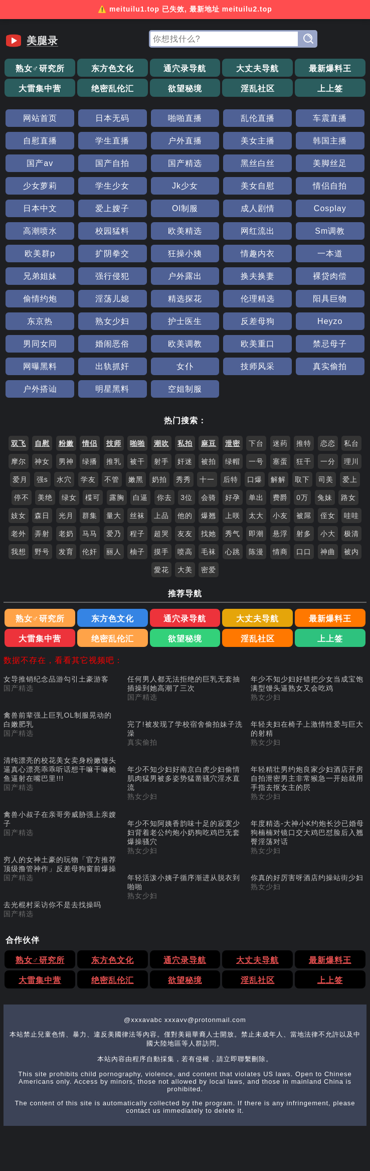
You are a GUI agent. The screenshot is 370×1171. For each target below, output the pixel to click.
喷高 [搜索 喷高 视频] (185, 552)
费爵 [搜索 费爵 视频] (280, 497)
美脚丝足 (330, 163)
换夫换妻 (258, 276)
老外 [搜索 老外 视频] (18, 534)
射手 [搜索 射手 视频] (161, 461)
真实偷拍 (330, 366)
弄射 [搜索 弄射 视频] (42, 534)
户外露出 (185, 276)
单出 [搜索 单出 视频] (256, 497)
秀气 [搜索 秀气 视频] (232, 534)
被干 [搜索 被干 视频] (137, 461)
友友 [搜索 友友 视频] (185, 534)
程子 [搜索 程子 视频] (137, 534)
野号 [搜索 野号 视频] (42, 552)
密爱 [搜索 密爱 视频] (208, 570)
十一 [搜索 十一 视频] (207, 479)
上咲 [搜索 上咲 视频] (232, 516)
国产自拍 (112, 163)
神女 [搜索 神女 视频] (42, 461)
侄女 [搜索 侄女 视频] (327, 516)
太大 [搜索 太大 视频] (256, 516)
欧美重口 (258, 344)
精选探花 (185, 298)
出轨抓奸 (112, 366)
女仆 (185, 366)
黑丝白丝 (258, 163)
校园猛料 (112, 231)
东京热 (40, 321)
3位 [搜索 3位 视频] (186, 497)
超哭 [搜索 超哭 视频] (161, 534)
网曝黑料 (40, 366)
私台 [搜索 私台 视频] (351, 443)
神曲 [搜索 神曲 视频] (327, 552)
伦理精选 (258, 298)
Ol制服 (185, 208)
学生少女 (112, 186)
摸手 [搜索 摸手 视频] (161, 552)
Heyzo (329, 321)
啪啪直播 (185, 118)
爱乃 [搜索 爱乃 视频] (113, 534)
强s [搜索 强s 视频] (42, 479)
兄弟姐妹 (40, 276)
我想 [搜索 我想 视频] (18, 552)
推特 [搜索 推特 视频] (303, 443)
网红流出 (258, 231)
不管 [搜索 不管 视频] (111, 479)
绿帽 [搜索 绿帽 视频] (232, 461)
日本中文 (40, 208)
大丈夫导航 (257, 68)
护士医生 (185, 321)
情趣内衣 (258, 253)
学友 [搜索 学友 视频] (88, 479)
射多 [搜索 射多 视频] (303, 534)
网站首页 (40, 118)
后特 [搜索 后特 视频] (230, 479)
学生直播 (112, 140)
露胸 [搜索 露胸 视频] (116, 497)
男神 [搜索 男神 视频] (66, 461)
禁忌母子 (330, 344)
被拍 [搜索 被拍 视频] (208, 461)
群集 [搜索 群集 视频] (89, 516)
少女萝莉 (40, 186)
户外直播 (185, 140)
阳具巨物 (330, 298)
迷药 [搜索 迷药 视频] (280, 443)
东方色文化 (112, 68)
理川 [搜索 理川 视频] (351, 461)
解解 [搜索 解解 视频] (278, 479)
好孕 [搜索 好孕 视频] (232, 497)
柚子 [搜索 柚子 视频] (137, 552)
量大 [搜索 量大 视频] (113, 516)
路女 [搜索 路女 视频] (348, 497)
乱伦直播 (258, 118)
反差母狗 (258, 321)
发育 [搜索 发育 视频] (66, 552)
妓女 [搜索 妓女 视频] (18, 516)
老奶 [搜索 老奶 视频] (66, 534)
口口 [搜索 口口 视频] (303, 552)
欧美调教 (185, 344)
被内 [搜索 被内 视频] (351, 552)
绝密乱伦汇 (112, 88)
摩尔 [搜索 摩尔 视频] (18, 461)
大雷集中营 (40, 88)
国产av (40, 163)
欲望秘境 (185, 88)
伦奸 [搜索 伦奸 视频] (89, 552)
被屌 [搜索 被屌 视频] (303, 516)
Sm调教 (330, 231)
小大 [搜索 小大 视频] (327, 534)
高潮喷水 (40, 231)
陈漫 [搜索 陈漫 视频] (256, 552)
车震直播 (330, 118)
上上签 (330, 88)
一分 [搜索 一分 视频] (327, 461)
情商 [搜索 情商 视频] (280, 552)
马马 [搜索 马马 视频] (89, 534)
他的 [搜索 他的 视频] (185, 516)
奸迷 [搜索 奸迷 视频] (185, 461)
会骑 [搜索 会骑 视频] (208, 497)
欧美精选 (185, 231)
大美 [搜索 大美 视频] (185, 570)
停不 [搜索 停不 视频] (21, 497)
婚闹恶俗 (112, 344)
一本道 (330, 253)
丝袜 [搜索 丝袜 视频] (137, 516)
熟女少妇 (112, 321)
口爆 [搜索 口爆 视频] (254, 479)
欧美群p (40, 253)
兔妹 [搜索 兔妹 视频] (324, 497)
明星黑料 (112, 389)
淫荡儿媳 (112, 298)
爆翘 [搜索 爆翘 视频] (208, 516)
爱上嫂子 (112, 208)
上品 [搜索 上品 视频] (161, 516)
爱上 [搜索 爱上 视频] (349, 479)
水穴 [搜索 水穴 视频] (64, 479)
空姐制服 (185, 389)
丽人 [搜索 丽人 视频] (113, 552)
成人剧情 (258, 208)
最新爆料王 (330, 68)
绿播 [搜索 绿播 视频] (89, 461)
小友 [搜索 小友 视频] (280, 516)
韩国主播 (330, 140)
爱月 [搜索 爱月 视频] (20, 479)
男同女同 (40, 344)
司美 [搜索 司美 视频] (325, 479)
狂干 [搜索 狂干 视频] (303, 461)
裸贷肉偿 (330, 276)
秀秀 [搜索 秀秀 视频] (183, 479)
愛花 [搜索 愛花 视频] (161, 570)
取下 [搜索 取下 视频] (302, 479)
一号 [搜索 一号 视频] (256, 461)
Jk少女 (185, 186)
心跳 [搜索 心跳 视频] (232, 552)
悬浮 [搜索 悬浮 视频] (280, 534)
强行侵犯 (112, 276)
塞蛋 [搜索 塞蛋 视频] (280, 461)
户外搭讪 (40, 389)
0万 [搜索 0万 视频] (302, 497)
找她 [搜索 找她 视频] (208, 534)
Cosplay (330, 208)
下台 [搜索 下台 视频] (256, 443)
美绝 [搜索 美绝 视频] (45, 497)
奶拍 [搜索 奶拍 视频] (159, 479)
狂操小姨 (185, 253)
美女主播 (258, 140)
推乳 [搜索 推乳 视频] (113, 461)
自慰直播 (40, 140)
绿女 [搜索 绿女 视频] (69, 497)
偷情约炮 (40, 298)
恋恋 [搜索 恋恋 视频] (327, 443)
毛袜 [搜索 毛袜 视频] (208, 552)
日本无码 (112, 118)
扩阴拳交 (112, 253)
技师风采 (258, 366)
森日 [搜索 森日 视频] (42, 516)
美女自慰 (258, 186)
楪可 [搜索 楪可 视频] (92, 497)
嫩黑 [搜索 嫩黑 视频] (135, 479)
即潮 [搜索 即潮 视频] (256, 534)
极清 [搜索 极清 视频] (351, 534)
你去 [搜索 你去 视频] (164, 497)
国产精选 (185, 163)
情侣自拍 (330, 186)
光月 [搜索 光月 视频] (66, 516)
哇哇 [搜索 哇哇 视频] (351, 516)
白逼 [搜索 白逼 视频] (140, 497)
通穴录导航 (184, 68)
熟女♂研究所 (40, 68)
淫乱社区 (258, 88)
